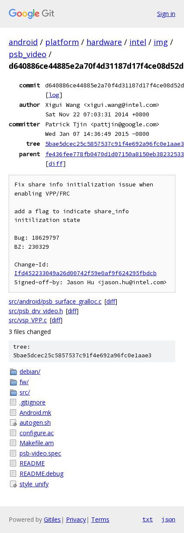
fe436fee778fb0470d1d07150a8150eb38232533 (114, 154)
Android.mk (35, 412)
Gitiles (52, 519)
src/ (25, 392)
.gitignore (33, 402)
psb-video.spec (40, 453)
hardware (104, 42)
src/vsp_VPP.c (28, 320)
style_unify (34, 484)
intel (137, 42)
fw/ (24, 382)
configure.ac (37, 433)
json (168, 519)
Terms (100, 519)
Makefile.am (37, 443)
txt (147, 519)
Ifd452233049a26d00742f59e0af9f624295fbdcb (85, 273)
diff (55, 163)
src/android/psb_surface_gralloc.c (55, 301)
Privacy (76, 519)
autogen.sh (35, 422)
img (161, 42)
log (54, 95)
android (23, 42)
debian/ (30, 371)
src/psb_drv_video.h (36, 311)
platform (62, 42)
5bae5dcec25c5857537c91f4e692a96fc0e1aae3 (114, 144)
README (32, 463)
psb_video (27, 54)
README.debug (41, 473)
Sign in (166, 14)
